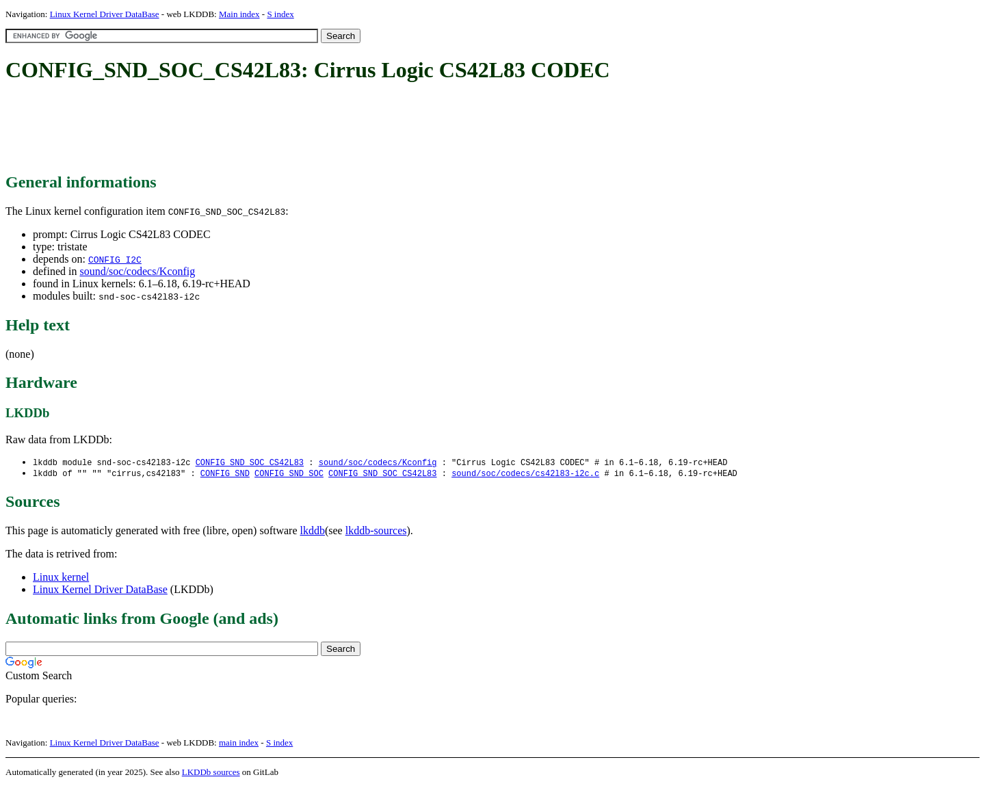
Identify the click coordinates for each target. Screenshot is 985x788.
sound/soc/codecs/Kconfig (137, 271)
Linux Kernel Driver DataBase (104, 14)
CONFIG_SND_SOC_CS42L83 (250, 463)
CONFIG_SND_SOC (289, 474)
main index (239, 744)
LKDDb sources (211, 773)
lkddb (312, 532)
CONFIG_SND (225, 474)
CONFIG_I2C (115, 259)
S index (280, 14)
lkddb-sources (376, 532)
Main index (239, 14)
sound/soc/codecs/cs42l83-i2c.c (525, 474)
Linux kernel (61, 578)
